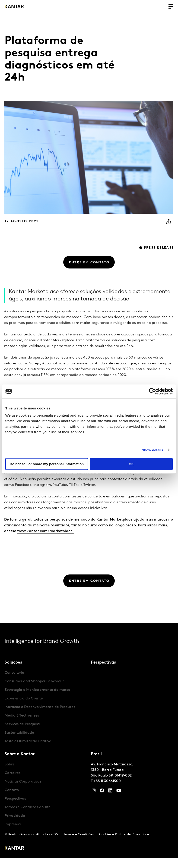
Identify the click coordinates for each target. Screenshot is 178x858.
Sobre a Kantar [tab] (20, 754)
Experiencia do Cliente (24, 698)
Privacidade (15, 816)
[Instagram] (93, 792)
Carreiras (12, 773)
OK (131, 464)
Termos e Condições (79, 834)
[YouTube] (110, 792)
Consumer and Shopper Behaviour (34, 681)
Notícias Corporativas (23, 781)
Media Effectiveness (22, 716)
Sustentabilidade (19, 733)
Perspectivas (15, 799)
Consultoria (14, 673)
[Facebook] (102, 792)
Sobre (10, 764)
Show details (152, 450)
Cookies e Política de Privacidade (124, 834)
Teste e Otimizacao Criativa (28, 741)
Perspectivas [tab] (103, 662)
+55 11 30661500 (107, 781)
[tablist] (89, 740)
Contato (12, 790)
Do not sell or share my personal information (47, 464)
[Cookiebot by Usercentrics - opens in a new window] (152, 391)
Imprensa (13, 824)
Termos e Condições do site (28, 807)
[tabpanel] (46, 707)
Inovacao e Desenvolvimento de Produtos (40, 707)
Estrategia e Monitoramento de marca (37, 690)
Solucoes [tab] (13, 662)
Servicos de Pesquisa (22, 724)
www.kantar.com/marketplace (45, 546)
